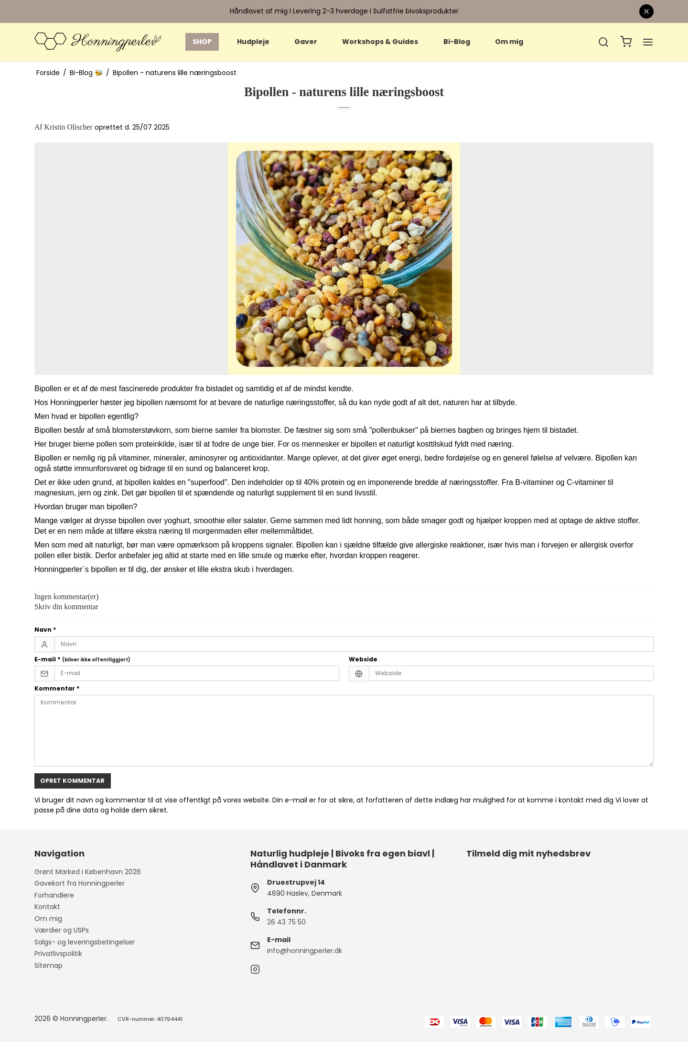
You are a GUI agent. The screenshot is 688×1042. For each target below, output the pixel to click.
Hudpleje (253, 41)
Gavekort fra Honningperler (79, 883)
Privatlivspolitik (58, 953)
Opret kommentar (72, 781)
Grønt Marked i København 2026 (87, 872)
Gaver (305, 41)
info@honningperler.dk (304, 950)
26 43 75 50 (286, 922)
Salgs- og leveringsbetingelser (84, 942)
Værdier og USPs (61, 930)
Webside (363, 659)
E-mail (82, 659)
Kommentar (57, 688)
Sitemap (48, 965)
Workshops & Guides (380, 41)
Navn (45, 629)
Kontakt (47, 906)
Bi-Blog (456, 41)
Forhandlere (54, 895)
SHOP (202, 41)
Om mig (509, 41)
